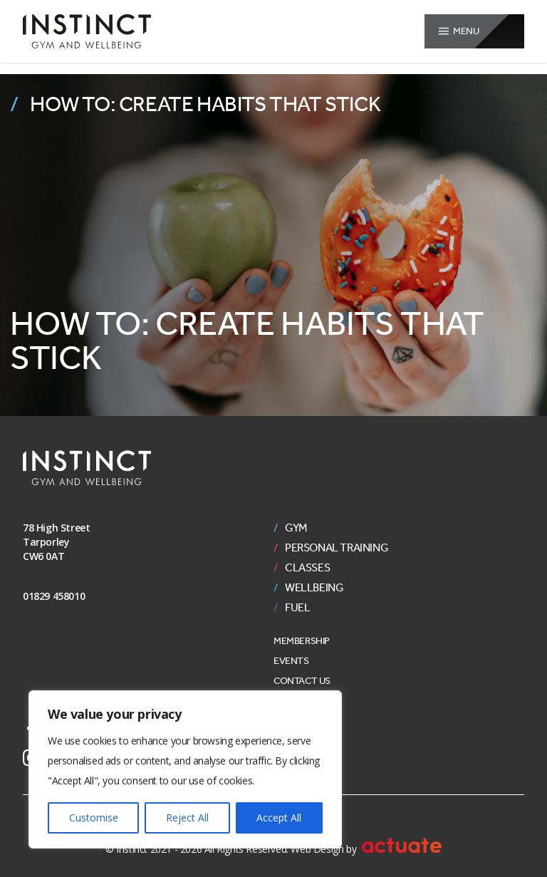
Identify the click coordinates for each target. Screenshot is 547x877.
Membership (302, 641)
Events (291, 661)
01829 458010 (54, 596)
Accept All (278, 817)
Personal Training (336, 548)
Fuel (297, 607)
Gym (296, 528)
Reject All (187, 817)
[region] (185, 769)
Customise (93, 817)
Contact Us (302, 681)
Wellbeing (314, 587)
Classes (307, 568)
